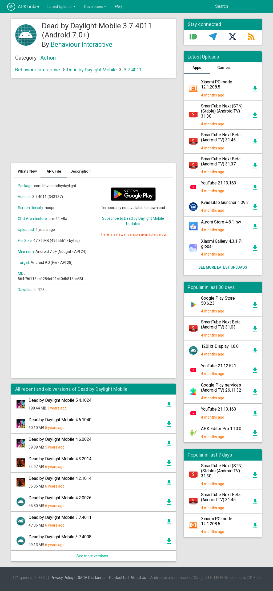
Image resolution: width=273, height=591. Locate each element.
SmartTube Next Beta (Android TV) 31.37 (220, 161)
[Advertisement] (93, 123)
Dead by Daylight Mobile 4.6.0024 (60, 439)
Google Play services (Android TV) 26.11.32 (221, 388)
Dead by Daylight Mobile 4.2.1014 (60, 478)
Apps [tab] (196, 67)
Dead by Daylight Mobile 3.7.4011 (60, 517)
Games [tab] (223, 67)
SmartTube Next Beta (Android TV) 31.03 (220, 324)
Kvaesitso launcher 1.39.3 (225, 202)
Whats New (27, 171)
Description (80, 171)
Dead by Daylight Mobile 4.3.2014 (60, 458)
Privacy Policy (62, 577)
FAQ (118, 7)
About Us (138, 577)
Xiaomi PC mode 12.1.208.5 (216, 84)
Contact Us (118, 577)
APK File (54, 171)
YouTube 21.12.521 (218, 365)
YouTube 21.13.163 (218, 183)
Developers (95, 6)
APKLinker (23, 7)
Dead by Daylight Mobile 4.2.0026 (60, 497)
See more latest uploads (222, 267)
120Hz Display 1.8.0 (220, 346)
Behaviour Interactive (81, 44)
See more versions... (93, 556)
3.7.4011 (133, 69)
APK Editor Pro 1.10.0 (221, 428)
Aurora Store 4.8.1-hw (221, 222)
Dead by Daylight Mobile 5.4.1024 (60, 400)
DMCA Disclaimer (91, 577)
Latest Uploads (61, 6)
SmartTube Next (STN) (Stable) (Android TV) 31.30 (222, 111)
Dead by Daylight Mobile (92, 69)
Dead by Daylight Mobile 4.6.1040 (60, 419)
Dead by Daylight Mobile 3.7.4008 (60, 536)
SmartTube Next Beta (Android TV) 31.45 (220, 137)
